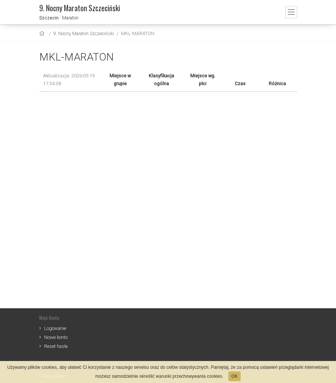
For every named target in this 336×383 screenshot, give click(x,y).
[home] (42, 33)
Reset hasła (56, 346)
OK (234, 376)
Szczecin (49, 18)
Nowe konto (56, 337)
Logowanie (55, 328)
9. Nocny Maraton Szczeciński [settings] (83, 33)
